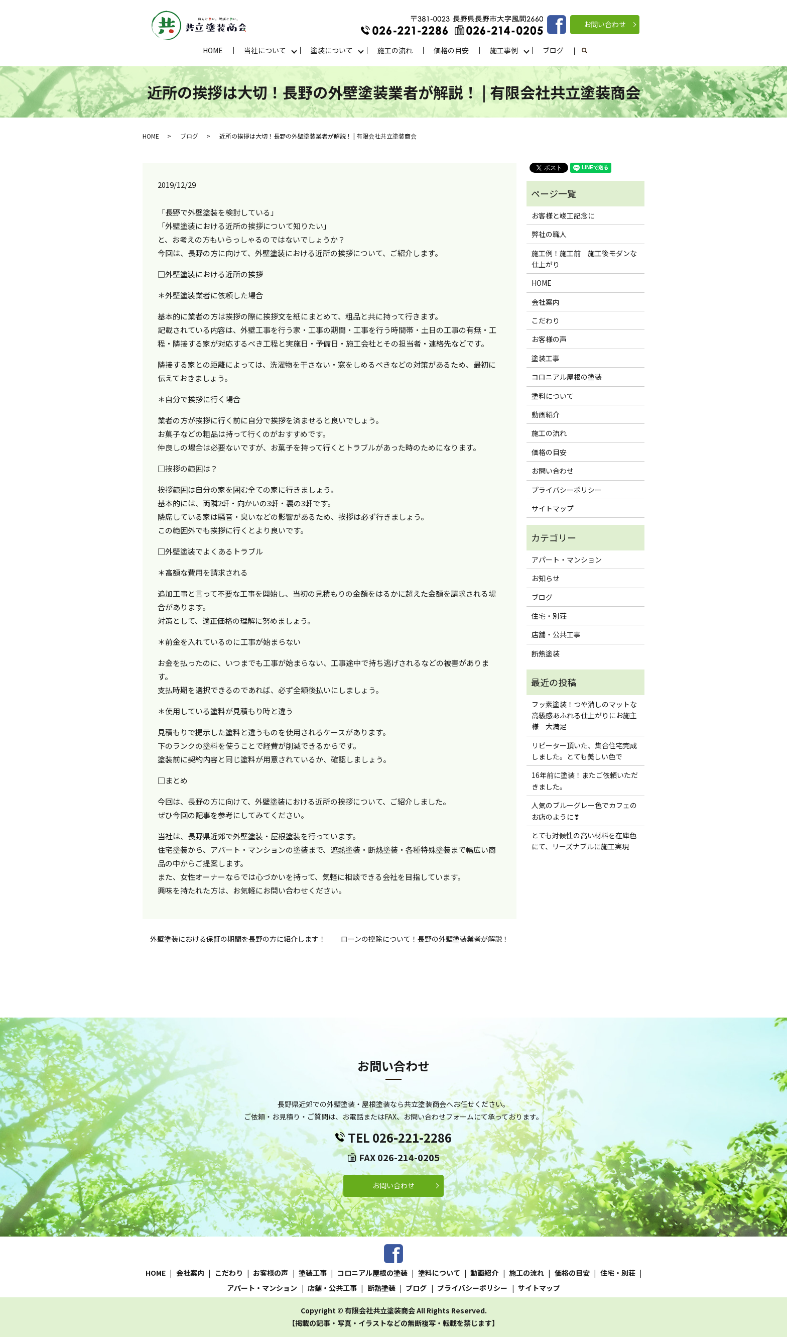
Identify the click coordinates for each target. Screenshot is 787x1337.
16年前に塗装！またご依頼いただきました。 (585, 780)
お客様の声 (549, 339)
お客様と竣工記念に (563, 215)
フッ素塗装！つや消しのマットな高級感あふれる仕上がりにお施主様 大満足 (584, 715)
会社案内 (546, 302)
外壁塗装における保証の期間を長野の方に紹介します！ (238, 939)
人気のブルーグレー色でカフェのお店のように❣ (584, 810)
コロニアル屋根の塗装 (567, 377)
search (590, 51)
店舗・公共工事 (556, 634)
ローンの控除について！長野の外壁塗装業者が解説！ (425, 939)
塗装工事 (546, 358)
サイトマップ (553, 508)
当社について (265, 50)
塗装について (332, 50)
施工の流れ (395, 50)
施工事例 (504, 50)
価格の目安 (451, 50)
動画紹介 (546, 414)
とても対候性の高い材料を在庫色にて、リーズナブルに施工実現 (584, 840)
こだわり (546, 320)
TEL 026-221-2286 (400, 1137)
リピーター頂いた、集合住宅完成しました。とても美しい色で (584, 750)
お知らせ (546, 578)
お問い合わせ (605, 24)
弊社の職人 (549, 234)
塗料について (553, 396)
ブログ (553, 50)
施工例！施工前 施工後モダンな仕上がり (584, 258)
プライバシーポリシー (567, 490)
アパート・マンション (567, 559)
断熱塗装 (546, 653)
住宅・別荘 (549, 616)
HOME (213, 50)
